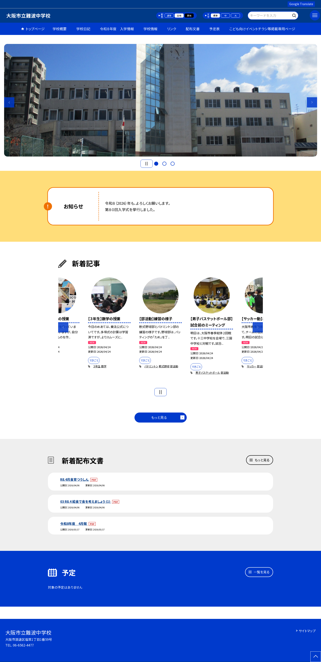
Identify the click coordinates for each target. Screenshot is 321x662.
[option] (160, 100)
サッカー (251, 366)
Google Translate (301, 4)
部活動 (174, 366)
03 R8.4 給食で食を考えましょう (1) (85, 501)
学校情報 (150, 28)
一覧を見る (261, 571)
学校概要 (60, 28)
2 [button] (164, 164)
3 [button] (173, 164)
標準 (215, 15)
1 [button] (156, 164)
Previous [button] (9, 102)
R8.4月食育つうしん (74, 479)
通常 (169, 15)
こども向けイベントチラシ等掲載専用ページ (262, 28)
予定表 (214, 28)
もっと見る (159, 417)
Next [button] (312, 102)
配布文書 (193, 28)
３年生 (97, 366)
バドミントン (151, 366)
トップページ (35, 28)
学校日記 (83, 28)
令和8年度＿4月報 (74, 523)
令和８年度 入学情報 (117, 28)
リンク (171, 28)
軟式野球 (164, 366)
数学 (103, 366)
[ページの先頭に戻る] (316, 657)
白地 (179, 15)
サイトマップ (307, 630)
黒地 (189, 15)
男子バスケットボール (208, 373)
